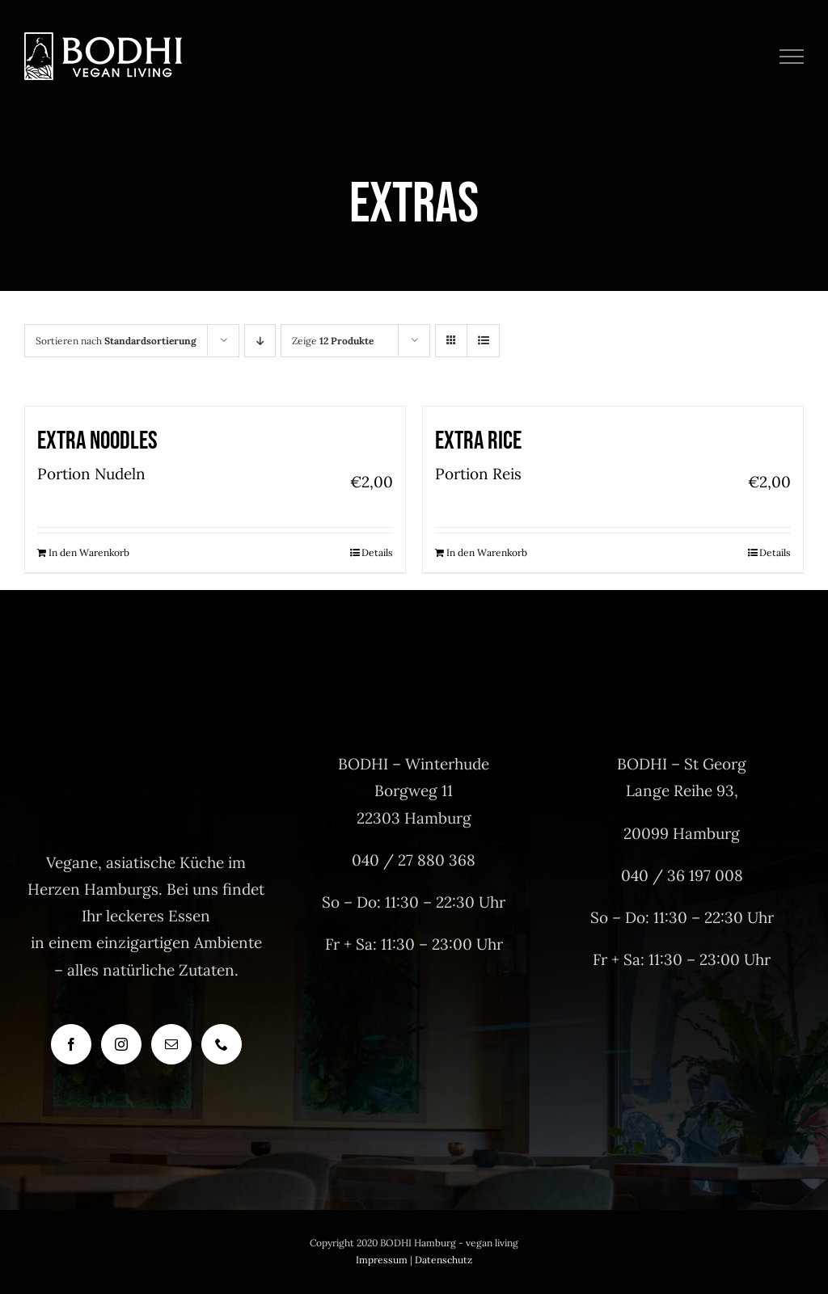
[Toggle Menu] (792, 56)
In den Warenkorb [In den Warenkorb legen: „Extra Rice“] (486, 552)
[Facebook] (71, 1044)
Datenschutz (443, 1260)
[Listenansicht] (483, 340)
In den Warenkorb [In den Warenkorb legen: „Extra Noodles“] (89, 552)
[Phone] (221, 1044)
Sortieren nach (116, 341)
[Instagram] (121, 1044)
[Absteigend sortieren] (260, 340)
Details (377, 552)
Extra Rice (478, 441)
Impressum (382, 1260)
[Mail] (171, 1044)
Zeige (333, 341)
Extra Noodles (97, 441)
